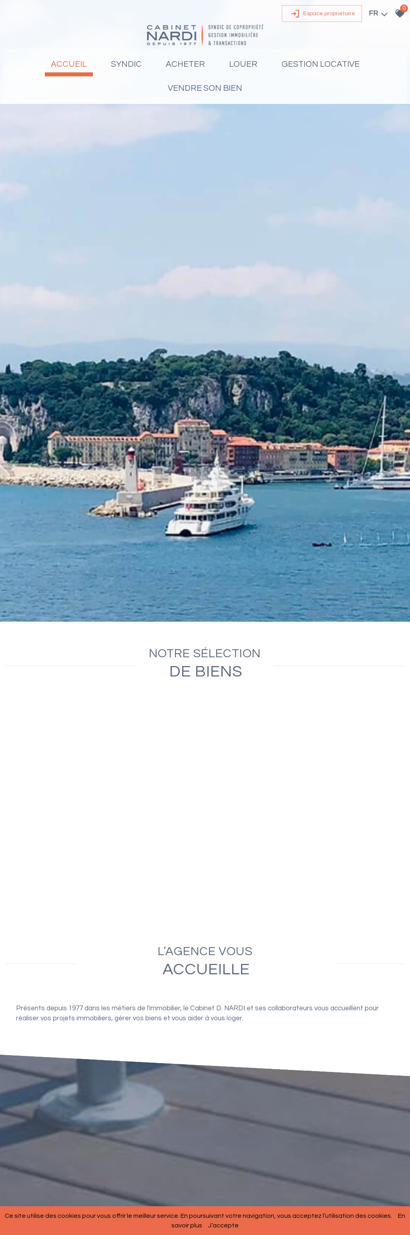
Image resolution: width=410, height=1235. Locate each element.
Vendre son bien (205, 92)
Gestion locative (320, 68)
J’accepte (223, 1225)
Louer (243, 68)
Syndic (126, 68)
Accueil (69, 68)
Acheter (185, 68)
